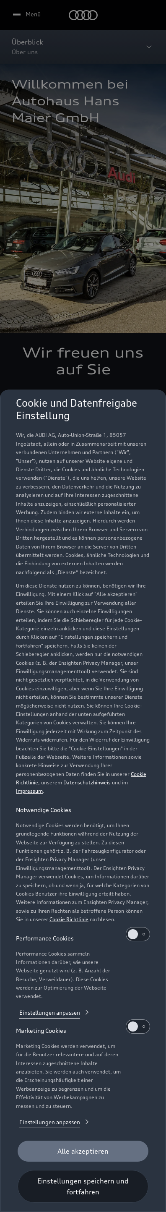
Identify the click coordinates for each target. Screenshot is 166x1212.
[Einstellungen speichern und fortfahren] (83, 1186)
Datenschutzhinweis (87, 782)
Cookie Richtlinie (68, 919)
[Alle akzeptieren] (83, 1151)
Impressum (29, 791)
